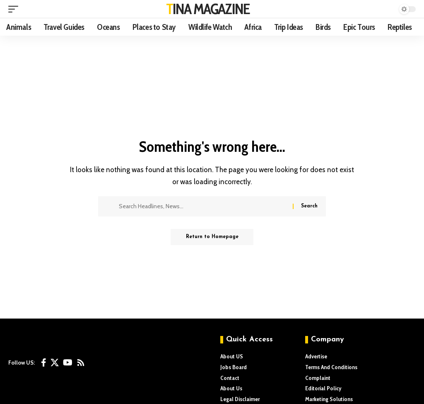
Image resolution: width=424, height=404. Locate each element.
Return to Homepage (212, 237)
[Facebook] (43, 362)
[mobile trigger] (15, 9)
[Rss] (81, 362)
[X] (54, 362)
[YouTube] (68, 362)
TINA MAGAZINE (208, 8)
